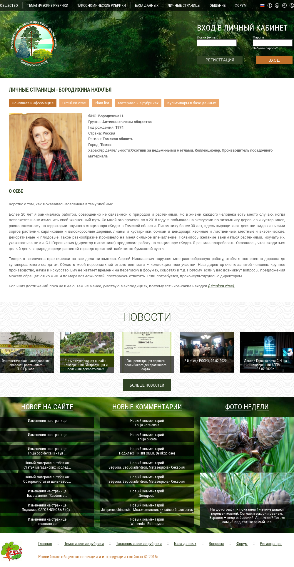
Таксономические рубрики (139, 543)
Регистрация (271, 543)
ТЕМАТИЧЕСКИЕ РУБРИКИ (47, 5)
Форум (242, 543)
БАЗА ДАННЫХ (146, 5)
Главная (45, 543)
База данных (185, 543)
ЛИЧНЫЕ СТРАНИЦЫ (184, 5)
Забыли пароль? (265, 48)
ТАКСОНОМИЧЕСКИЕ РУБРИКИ (101, 5)
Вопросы (216, 543)
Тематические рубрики (84, 543)
